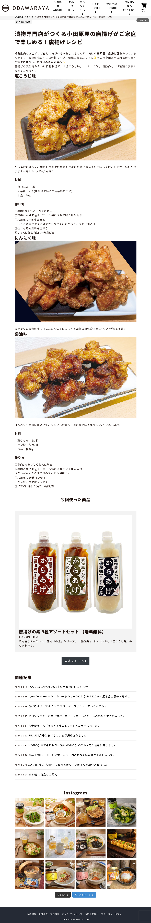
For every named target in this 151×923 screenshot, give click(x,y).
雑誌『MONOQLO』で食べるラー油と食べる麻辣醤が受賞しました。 (72, 755)
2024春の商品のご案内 (42, 774)
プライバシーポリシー (112, 913)
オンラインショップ (72, 913)
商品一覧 (71, 7)
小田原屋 (19, 16)
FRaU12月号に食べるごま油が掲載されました (57, 735)
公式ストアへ (75, 661)
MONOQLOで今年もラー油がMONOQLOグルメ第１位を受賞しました (72, 745)
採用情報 (112, 7)
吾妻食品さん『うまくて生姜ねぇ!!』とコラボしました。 (64, 725)
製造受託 (83, 7)
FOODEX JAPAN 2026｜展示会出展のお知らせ (58, 686)
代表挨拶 (31, 913)
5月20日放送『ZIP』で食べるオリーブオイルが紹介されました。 (69, 764)
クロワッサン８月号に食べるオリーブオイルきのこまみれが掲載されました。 (77, 716)
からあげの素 (23, 22)
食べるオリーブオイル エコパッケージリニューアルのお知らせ (67, 706)
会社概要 (58, 7)
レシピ (96, 7)
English (142, 20)
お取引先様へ (129, 7)
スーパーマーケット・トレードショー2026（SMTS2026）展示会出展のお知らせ (79, 696)
